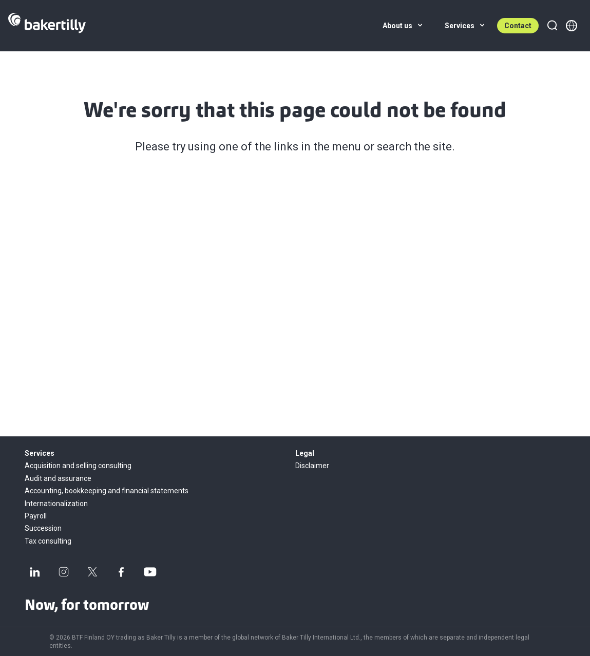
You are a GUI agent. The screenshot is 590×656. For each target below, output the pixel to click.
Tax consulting (48, 541)
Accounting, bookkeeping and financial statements (106, 491)
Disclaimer (312, 465)
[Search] (552, 25)
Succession (43, 528)
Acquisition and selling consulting (78, 465)
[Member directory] (571, 26)
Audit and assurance (58, 478)
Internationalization (56, 503)
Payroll (36, 516)
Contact (517, 26)
